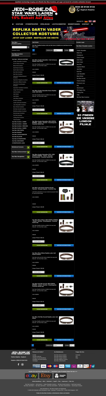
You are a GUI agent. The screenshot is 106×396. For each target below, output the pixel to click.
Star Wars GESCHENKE (18, 140)
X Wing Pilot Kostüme (18, 117)
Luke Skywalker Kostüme (19, 104)
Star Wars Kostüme (29, 384)
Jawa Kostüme (16, 92)
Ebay (77, 357)
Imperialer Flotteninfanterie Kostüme (19, 77)
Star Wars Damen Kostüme (60, 356)
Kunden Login (80, 42)
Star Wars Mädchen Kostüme (61, 359)
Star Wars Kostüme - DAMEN (19, 121)
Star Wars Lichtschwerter (60, 360)
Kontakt (34, 355)
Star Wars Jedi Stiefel (52, 385)
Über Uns (71, 381)
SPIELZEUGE (45, 24)
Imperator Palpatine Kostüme (20, 79)
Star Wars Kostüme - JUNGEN (19, 123)
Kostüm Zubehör (17, 100)
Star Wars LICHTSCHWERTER (19, 134)
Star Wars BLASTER (17, 136)
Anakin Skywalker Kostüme (20, 61)
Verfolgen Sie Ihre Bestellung (39, 357)
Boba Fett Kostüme (18, 65)
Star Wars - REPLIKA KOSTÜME (20, 59)
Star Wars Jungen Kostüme (60, 357)
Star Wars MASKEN (17, 132)
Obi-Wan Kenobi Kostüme (64, 384)
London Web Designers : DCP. (71, 390)
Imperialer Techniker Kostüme (20, 87)
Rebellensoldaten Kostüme (19, 111)
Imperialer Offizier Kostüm (19, 82)
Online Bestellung (36, 381)
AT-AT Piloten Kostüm (18, 63)
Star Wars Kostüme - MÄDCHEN (20, 126)
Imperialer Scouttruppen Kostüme (19, 85)
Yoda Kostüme (16, 119)
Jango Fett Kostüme (18, 89)
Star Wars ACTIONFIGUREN (19, 138)
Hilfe (44, 381)
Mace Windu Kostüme (18, 106)
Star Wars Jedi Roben (29, 385)
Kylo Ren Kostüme (17, 74)
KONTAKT (85, 24)
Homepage (35, 360)
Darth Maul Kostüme (18, 67)
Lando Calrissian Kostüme (19, 102)
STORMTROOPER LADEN (18, 143)
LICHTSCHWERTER (59, 24)
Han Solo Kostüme (17, 72)
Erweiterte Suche (16, 50)
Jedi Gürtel (16, 94)
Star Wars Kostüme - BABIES (19, 128)
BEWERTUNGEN (74, 24)
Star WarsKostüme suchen (16, 43)
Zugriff (55, 381)
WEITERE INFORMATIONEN (64, 82)
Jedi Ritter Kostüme (18, 98)
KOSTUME (19, 24)
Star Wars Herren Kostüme (60, 355)
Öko (59, 381)
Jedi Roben (16, 96)
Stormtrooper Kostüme (19, 113)
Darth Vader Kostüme (18, 70)
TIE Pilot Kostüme (17, 115)
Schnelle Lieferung (37, 356)
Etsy (77, 356)
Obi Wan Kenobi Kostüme (19, 109)
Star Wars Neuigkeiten (18, 156)
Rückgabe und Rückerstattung (39, 359)
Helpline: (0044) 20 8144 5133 (19, 360)
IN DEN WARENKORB (42, 82)
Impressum (65, 381)
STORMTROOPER (31, 24)
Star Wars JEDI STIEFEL (18, 130)
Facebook (78, 355)
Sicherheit (49, 381)
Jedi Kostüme (39, 384)
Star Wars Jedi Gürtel (40, 385)
